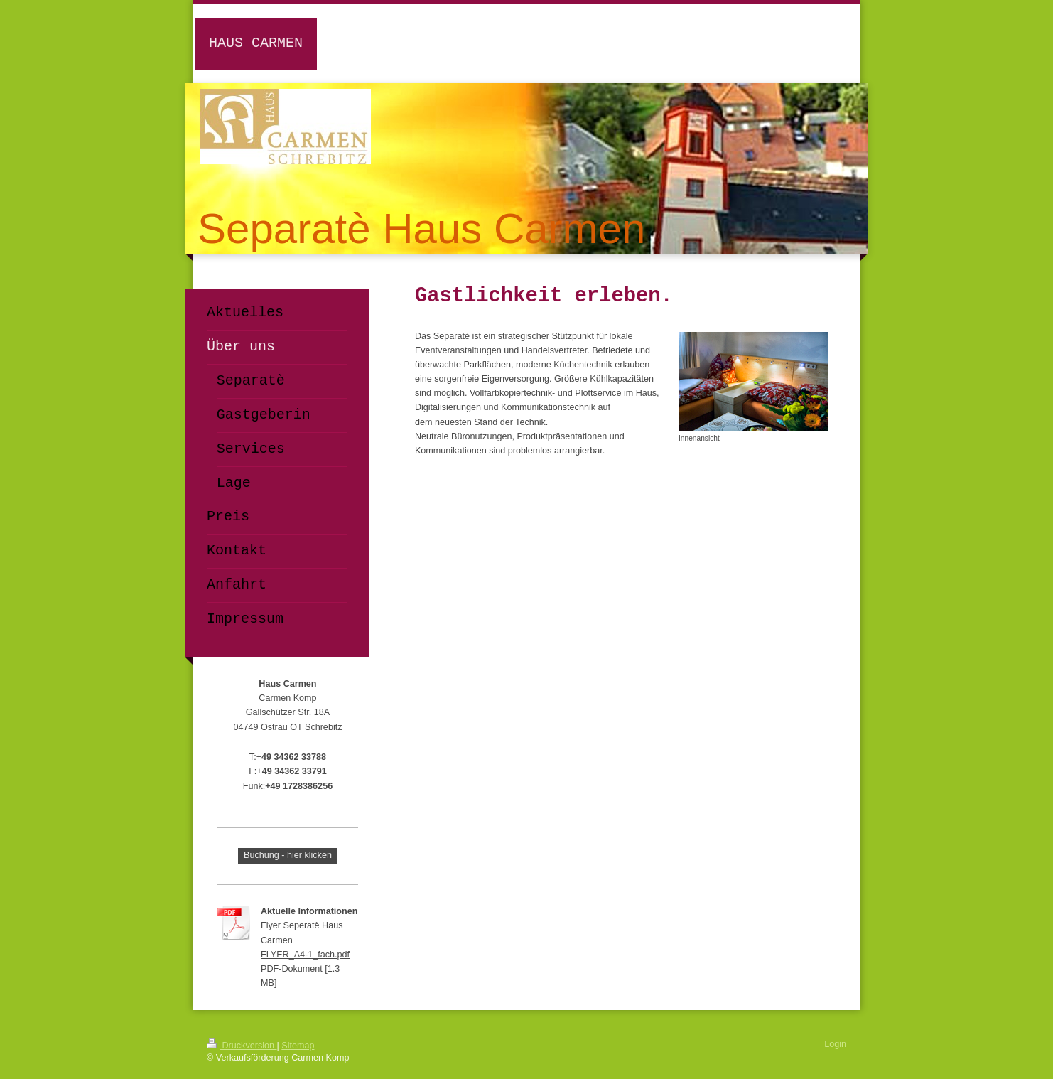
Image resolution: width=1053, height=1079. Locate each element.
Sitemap (297, 1046)
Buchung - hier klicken (288, 855)
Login (835, 1044)
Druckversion (241, 1046)
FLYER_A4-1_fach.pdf (305, 955)
